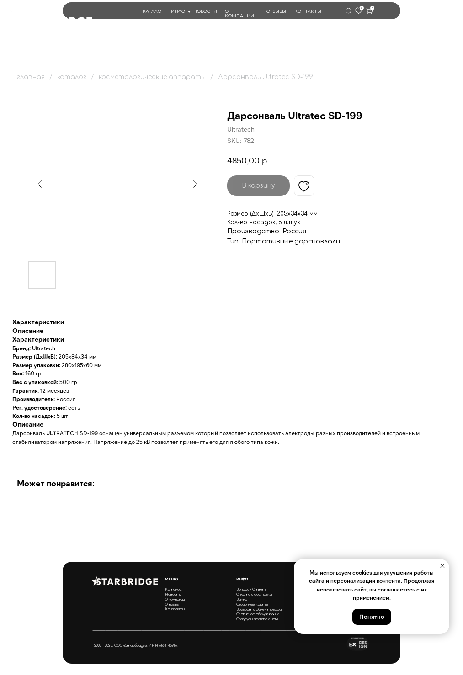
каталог (71, 77)
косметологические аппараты (152, 77)
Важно (241, 599)
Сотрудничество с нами (257, 619)
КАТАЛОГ (153, 11)
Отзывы (172, 604)
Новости (173, 594)
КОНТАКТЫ (307, 11)
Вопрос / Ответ (251, 589)
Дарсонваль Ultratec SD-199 (265, 77)
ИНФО (178, 11)
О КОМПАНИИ (239, 13)
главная (31, 77)
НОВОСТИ (205, 11)
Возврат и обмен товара (259, 609)
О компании (175, 599)
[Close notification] (442, 565)
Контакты (175, 609)
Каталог (173, 589)
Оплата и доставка (254, 594)
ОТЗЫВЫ (276, 11)
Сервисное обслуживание (258, 614)
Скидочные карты (252, 604)
